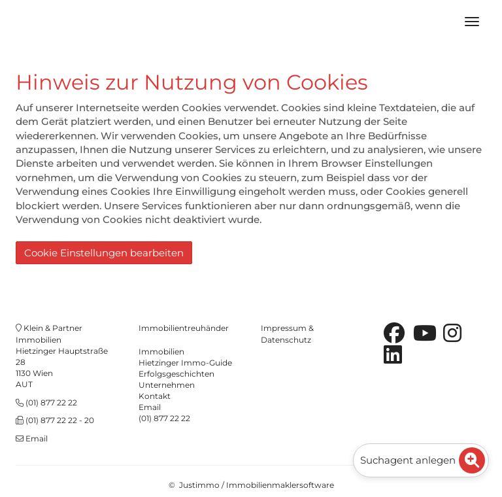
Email (36, 438)
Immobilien (161, 351)
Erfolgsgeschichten (176, 374)
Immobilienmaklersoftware (280, 485)
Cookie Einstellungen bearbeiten (104, 253)
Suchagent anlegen (422, 460)
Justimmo (199, 485)
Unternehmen (167, 385)
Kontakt (155, 396)
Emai (149, 407)
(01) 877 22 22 (51, 402)
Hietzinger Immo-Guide (185, 363)
